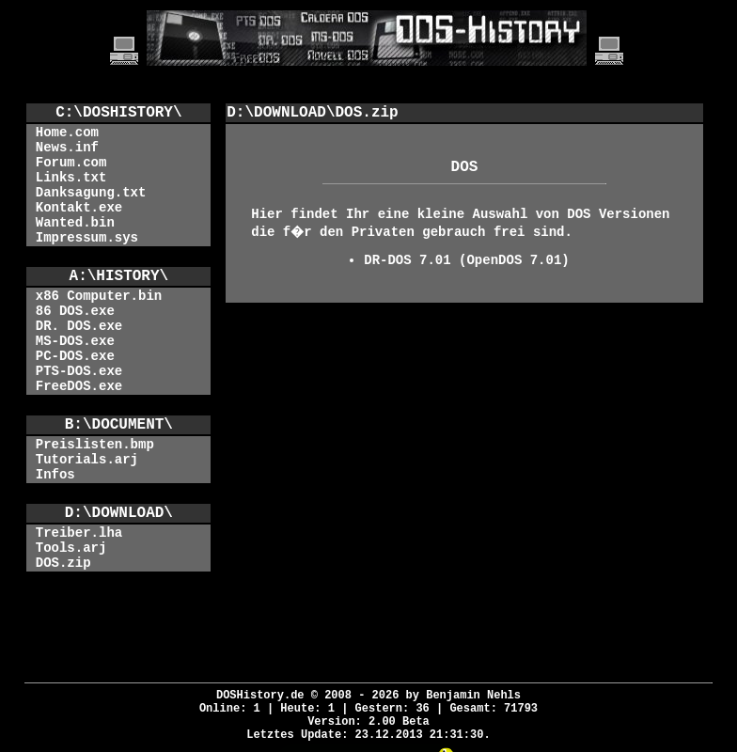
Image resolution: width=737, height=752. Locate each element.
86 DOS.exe (75, 311)
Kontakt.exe (79, 207)
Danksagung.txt (91, 192)
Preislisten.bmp (95, 444)
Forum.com (71, 162)
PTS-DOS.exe (79, 371)
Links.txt (71, 177)
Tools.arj (71, 548)
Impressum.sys (87, 237)
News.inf (67, 147)
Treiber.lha (79, 532)
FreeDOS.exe (79, 386)
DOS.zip (63, 563)
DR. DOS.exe (79, 326)
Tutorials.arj (87, 459)
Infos (55, 474)
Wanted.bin (75, 222)
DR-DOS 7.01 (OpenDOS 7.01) (466, 260)
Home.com (67, 132)
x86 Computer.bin (99, 296)
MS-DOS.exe (75, 341)
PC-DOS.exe (75, 356)
